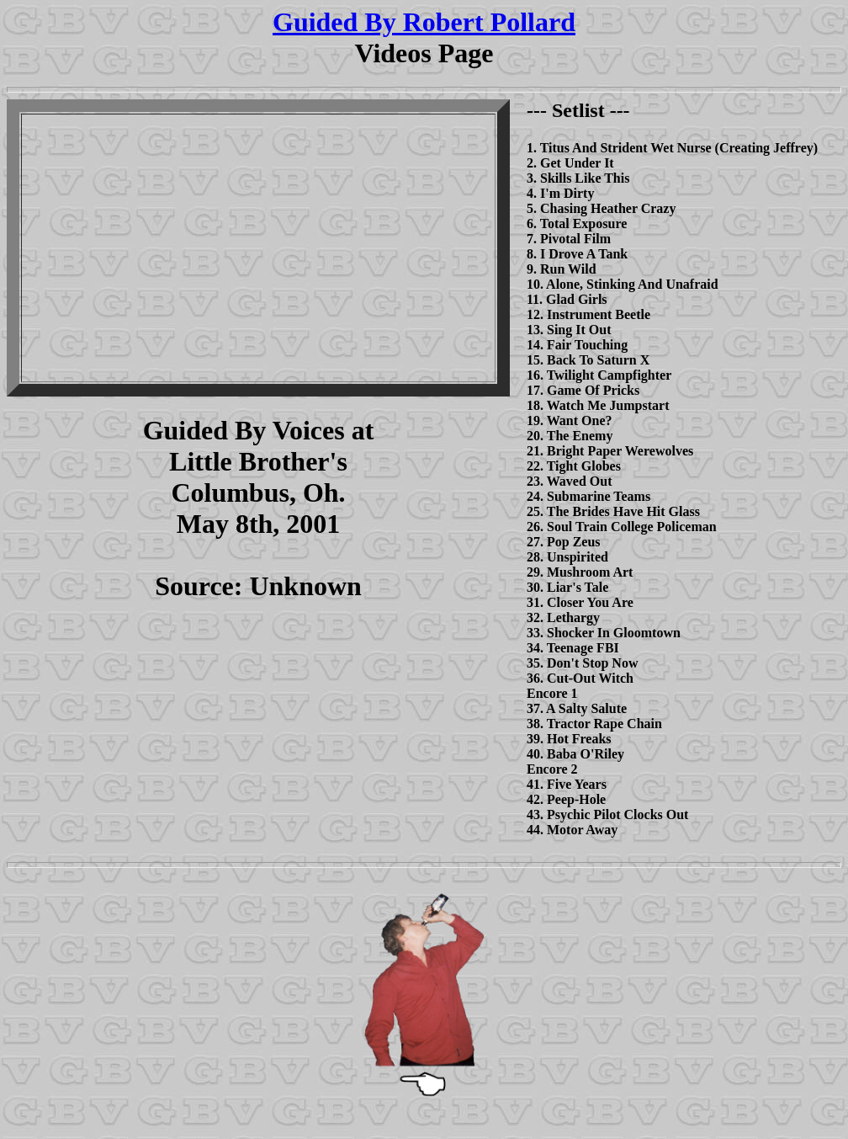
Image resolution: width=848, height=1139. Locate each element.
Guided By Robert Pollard (424, 22)
